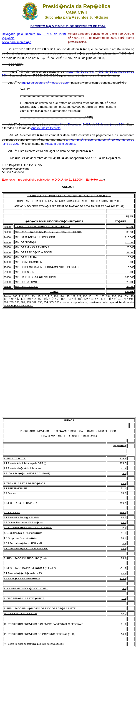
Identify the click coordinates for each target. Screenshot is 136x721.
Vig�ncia (8, 38)
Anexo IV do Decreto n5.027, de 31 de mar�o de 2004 (88, 124)
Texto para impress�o (16, 42)
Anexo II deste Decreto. (60, 143)
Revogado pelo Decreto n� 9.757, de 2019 (34, 34)
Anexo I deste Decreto (45, 128)
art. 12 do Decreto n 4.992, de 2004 (45, 82)
